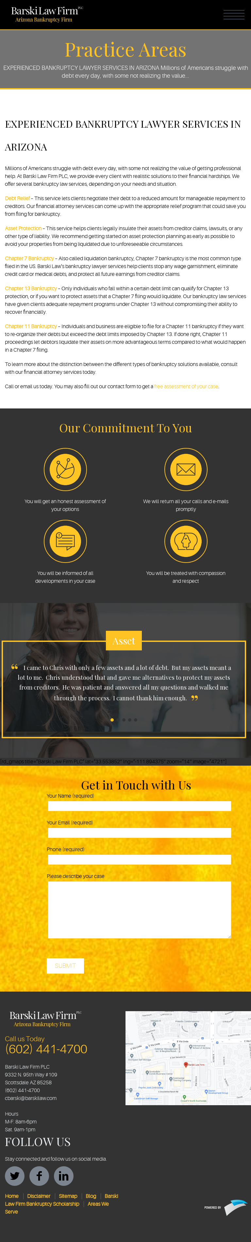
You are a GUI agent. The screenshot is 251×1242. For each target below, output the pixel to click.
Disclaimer (38, 1196)
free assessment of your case (186, 387)
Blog (91, 1196)
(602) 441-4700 (46, 1049)
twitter (15, 1176)
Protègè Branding (226, 1208)
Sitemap (68, 1196)
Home (12, 1196)
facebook (39, 1176)
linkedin (64, 1176)
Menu (234, 14)
